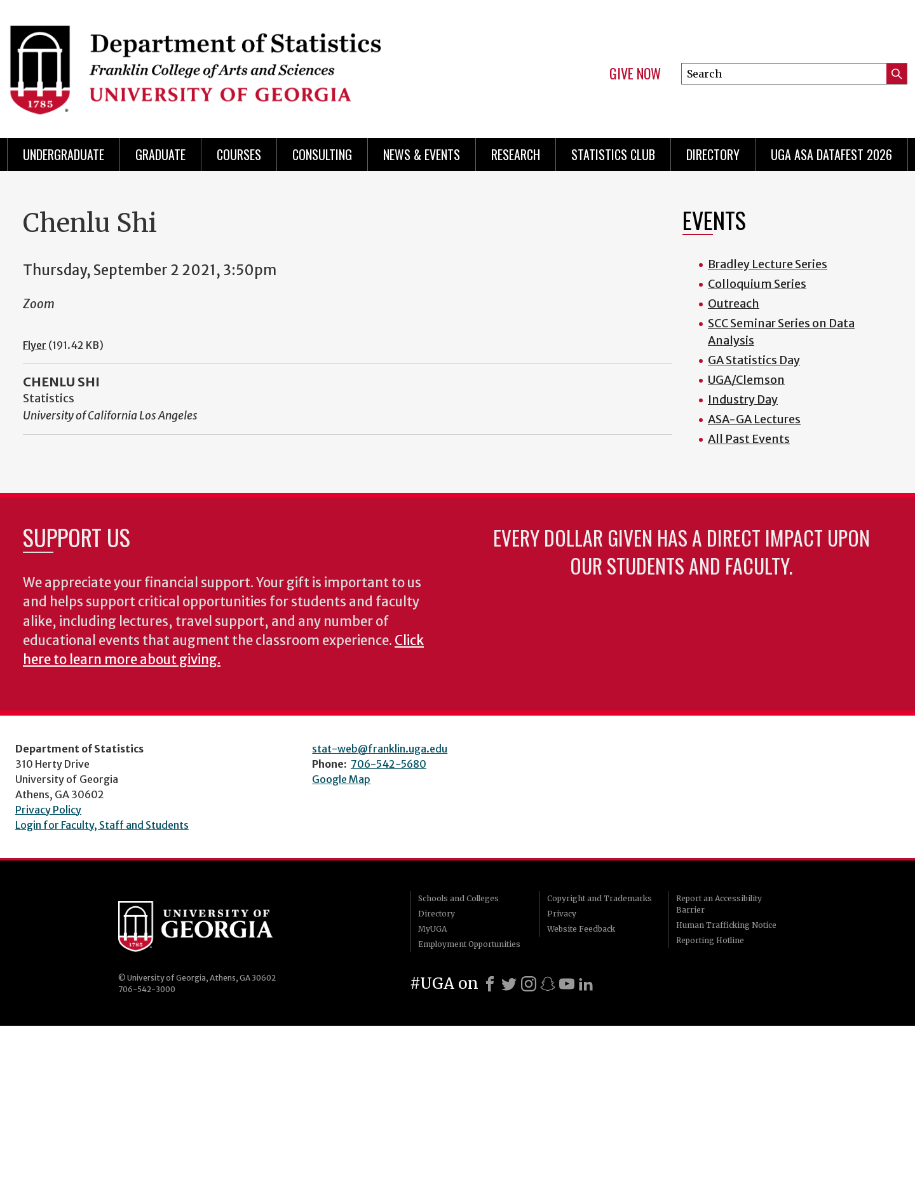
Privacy (561, 913)
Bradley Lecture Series (767, 264)
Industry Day (743, 399)
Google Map (341, 779)
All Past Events (749, 439)
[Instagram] (528, 983)
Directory (713, 154)
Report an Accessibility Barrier (719, 904)
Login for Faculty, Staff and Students (102, 825)
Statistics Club (613, 154)
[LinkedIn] (585, 983)
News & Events (421, 154)
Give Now (635, 73)
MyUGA (432, 929)
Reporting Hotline (710, 940)
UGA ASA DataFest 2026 (831, 154)
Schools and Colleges (458, 898)
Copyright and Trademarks (599, 898)
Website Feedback (581, 929)
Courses (239, 154)
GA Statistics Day (754, 360)
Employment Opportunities (469, 944)
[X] (509, 983)
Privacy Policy (48, 809)
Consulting (322, 154)
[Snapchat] (547, 983)
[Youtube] (566, 983)
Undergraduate (63, 154)
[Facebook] (490, 983)
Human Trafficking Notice (726, 925)
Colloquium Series (757, 283)
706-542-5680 (388, 764)
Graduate (160, 154)
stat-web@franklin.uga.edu (379, 748)
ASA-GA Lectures (754, 419)
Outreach (733, 303)
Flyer (34, 345)
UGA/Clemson (746, 379)
